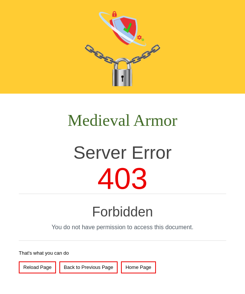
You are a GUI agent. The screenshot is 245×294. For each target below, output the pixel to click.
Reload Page (37, 267)
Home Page (138, 267)
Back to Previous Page (88, 267)
